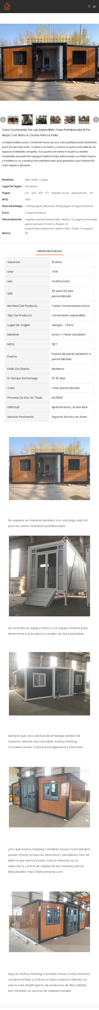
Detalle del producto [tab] (49, 251)
